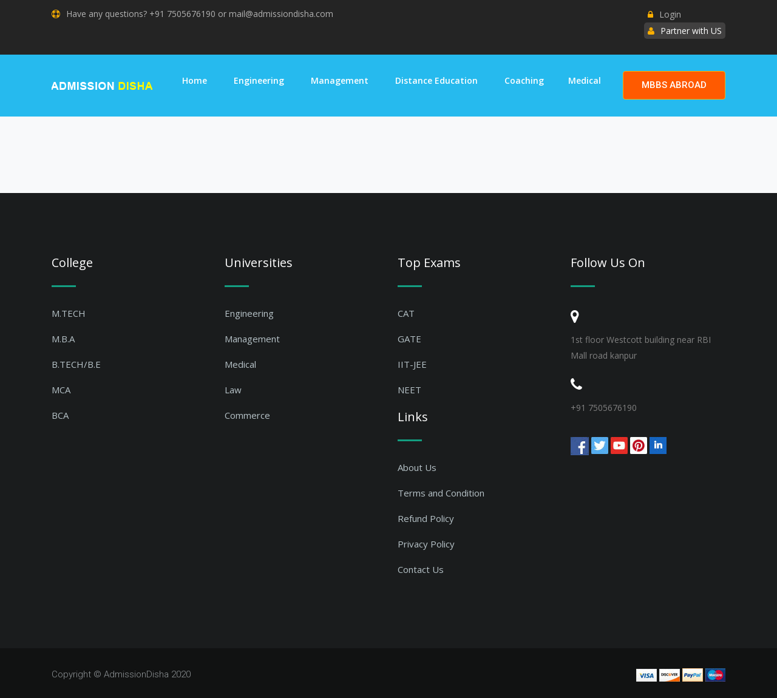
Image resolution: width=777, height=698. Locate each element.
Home (194, 80)
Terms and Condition (441, 493)
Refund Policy (426, 518)
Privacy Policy (426, 544)
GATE (409, 339)
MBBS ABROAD (674, 85)
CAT (406, 313)
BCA (60, 415)
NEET (409, 390)
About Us (417, 467)
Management (339, 80)
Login (664, 14)
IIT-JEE (412, 364)
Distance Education (436, 80)
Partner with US (691, 30)
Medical (584, 80)
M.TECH (69, 313)
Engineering (259, 80)
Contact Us (421, 569)
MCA (61, 390)
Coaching (524, 80)
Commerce (247, 415)
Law (233, 390)
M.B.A (63, 339)
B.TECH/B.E (76, 364)
